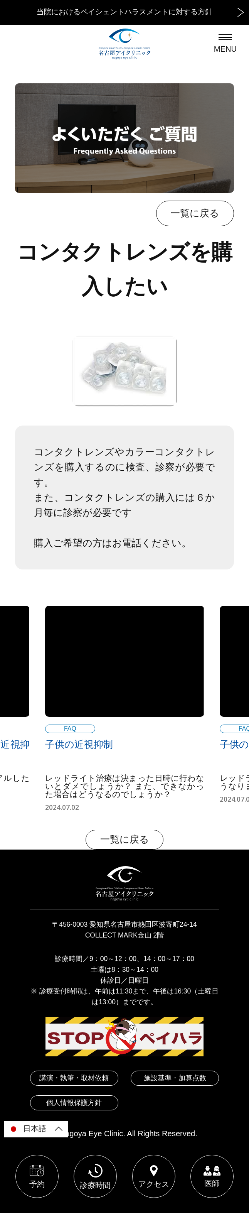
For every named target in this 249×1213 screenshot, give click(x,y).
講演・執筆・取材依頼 (74, 1078)
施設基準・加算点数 (175, 1078)
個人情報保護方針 (74, 1103)
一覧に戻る (194, 213)
